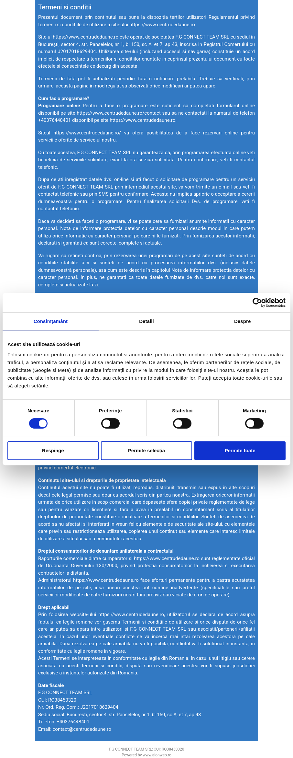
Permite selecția (146, 450)
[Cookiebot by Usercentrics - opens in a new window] (257, 302)
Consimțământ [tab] (51, 321)
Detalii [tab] (146, 321)
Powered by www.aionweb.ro (146, 755)
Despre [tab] (242, 321)
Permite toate (240, 450)
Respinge (53, 450)
